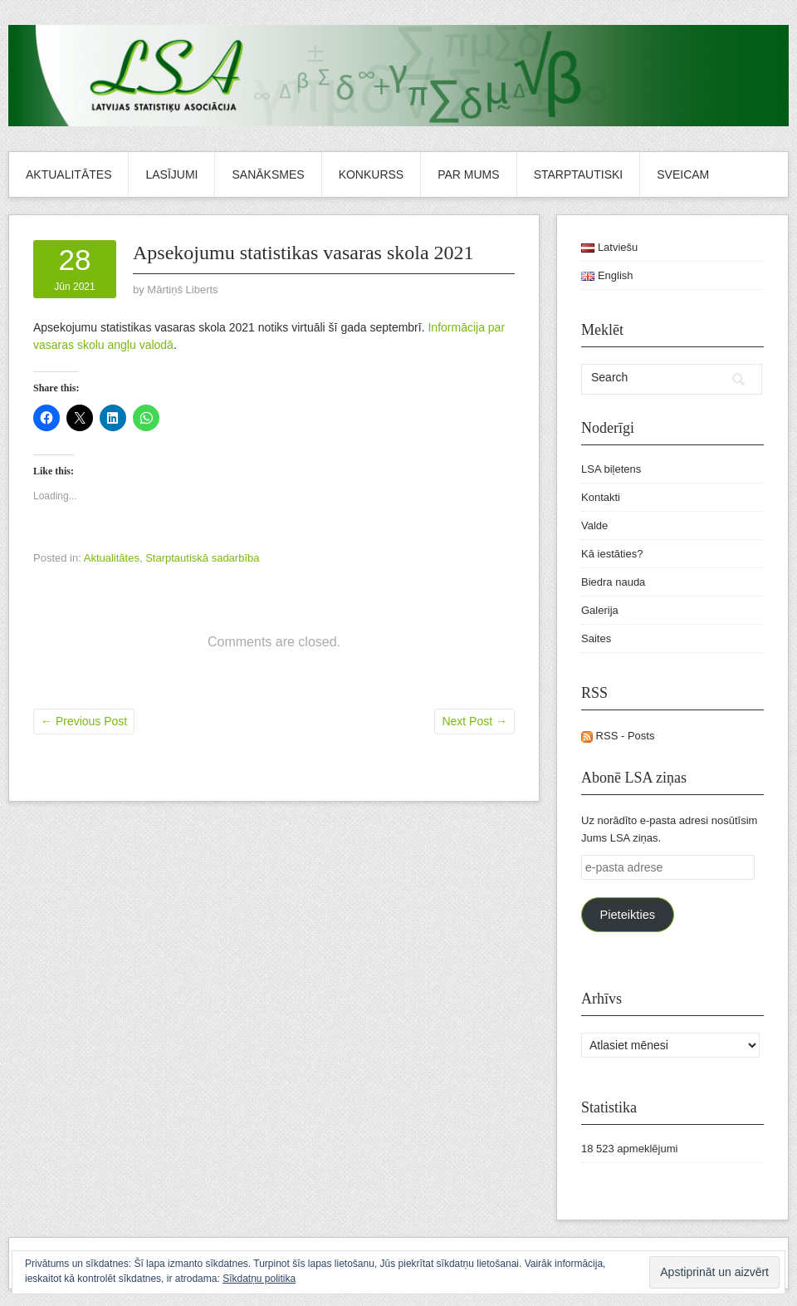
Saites (596, 638)
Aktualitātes (68, 174)
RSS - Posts (617, 735)
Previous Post (84, 721)
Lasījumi (171, 174)
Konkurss (371, 174)
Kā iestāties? (612, 553)
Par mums (468, 174)
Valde (594, 525)
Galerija (600, 610)
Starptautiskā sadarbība (202, 558)
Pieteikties (627, 914)
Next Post (474, 721)
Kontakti (600, 497)
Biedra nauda (613, 582)
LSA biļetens (611, 469)
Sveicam (683, 174)
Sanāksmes (268, 174)
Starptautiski (578, 174)
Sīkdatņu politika (259, 1278)
